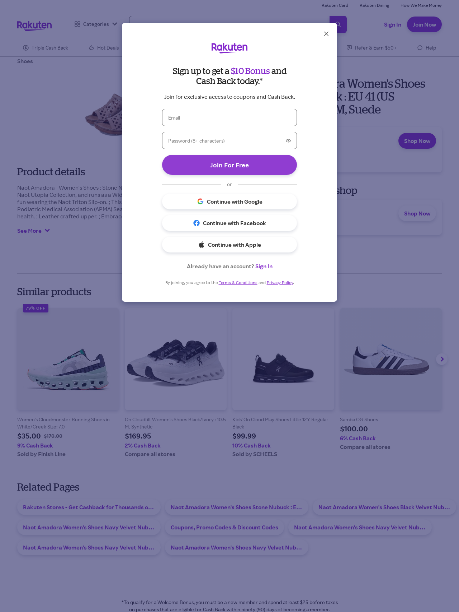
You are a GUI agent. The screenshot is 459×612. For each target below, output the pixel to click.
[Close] (326, 33)
